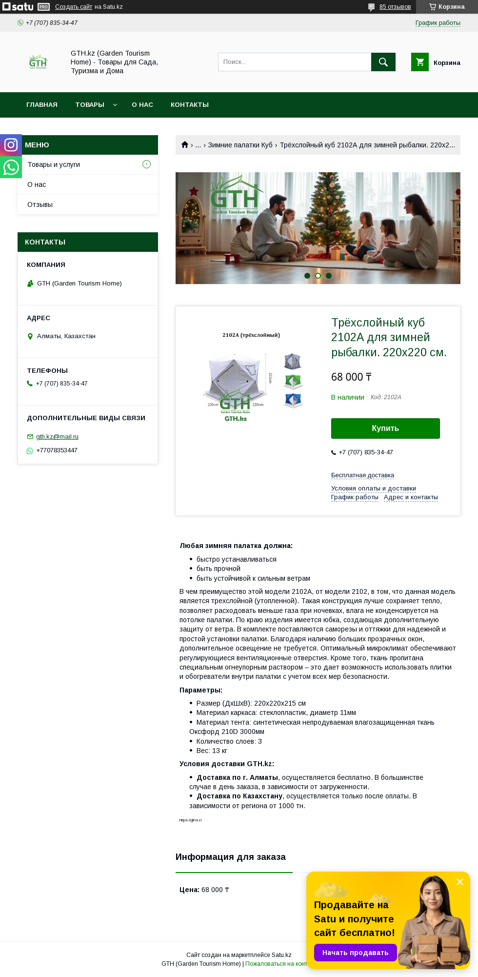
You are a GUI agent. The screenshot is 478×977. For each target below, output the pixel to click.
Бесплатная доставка (362, 475)
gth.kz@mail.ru (57, 436)
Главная (42, 104)
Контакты (190, 104)
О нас (142, 104)
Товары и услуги (53, 164)
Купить (385, 428)
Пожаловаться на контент (281, 963)
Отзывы (40, 204)
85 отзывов (395, 6)
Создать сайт (73, 6)
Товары (89, 104)
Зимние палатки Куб (240, 145)
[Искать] (383, 62)
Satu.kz (282, 955)
